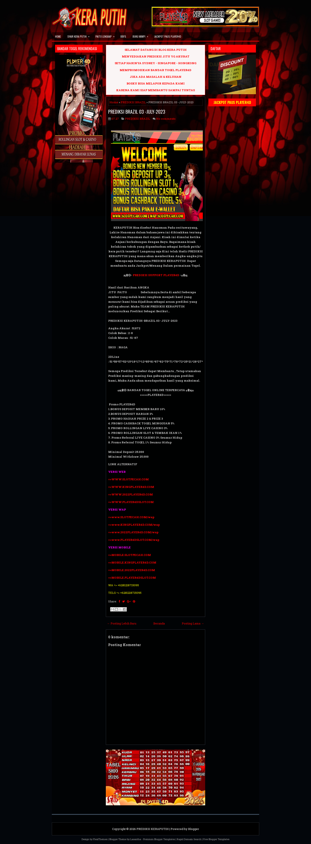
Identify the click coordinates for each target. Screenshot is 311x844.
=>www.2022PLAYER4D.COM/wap (133, 532)
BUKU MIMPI (142, 35)
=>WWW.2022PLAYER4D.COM (130, 494)
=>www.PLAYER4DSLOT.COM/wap (133, 540)
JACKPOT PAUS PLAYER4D (167, 36)
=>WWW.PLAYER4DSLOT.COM (131, 502)
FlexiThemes (100, 839)
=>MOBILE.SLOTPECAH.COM (129, 555)
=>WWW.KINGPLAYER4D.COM (131, 487)
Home (58, 36)
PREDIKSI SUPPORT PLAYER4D (156, 275)
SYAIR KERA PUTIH (79, 35)
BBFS (123, 36)
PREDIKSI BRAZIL (133, 102)
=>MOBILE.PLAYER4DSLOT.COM (132, 578)
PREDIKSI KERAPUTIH (152, 829)
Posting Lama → (193, 623)
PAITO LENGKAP (106, 35)
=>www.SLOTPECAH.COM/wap (131, 517)
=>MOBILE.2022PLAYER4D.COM (131, 570)
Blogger (193, 829)
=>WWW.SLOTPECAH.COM (128, 479)
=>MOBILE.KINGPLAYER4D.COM (132, 562)
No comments (166, 119)
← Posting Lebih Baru (121, 623)
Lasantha (135, 839)
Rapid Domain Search (189, 839)
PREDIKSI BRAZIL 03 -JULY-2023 (136, 111)
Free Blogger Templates (216, 839)
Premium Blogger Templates (159, 839)
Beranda (159, 623)
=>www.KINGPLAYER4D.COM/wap (134, 525)
